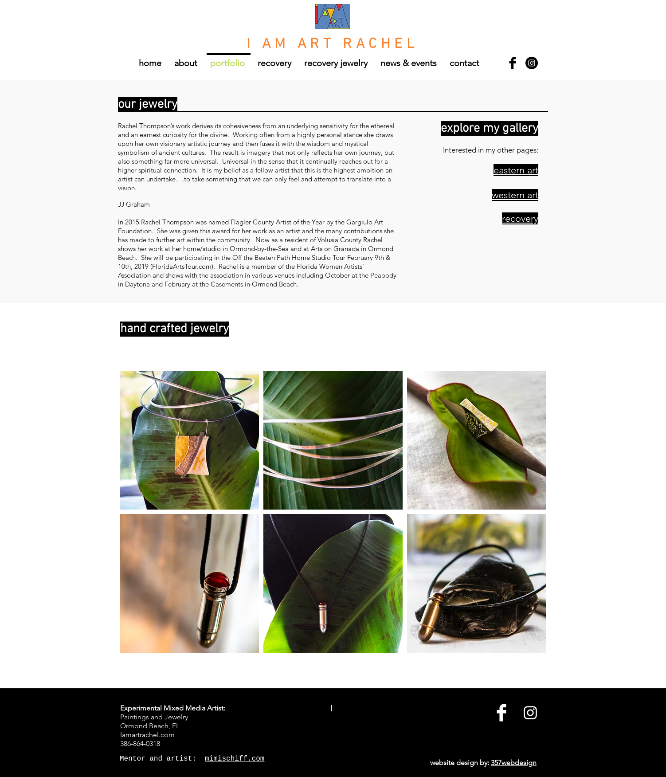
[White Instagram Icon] (530, 713)
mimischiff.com (234, 759)
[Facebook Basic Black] (512, 63)
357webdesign (514, 762)
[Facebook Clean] (501, 713)
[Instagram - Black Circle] (531, 63)
